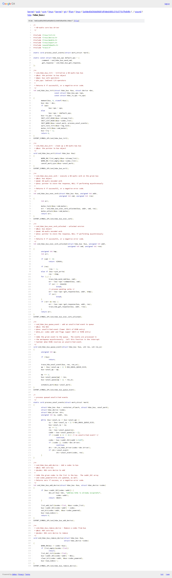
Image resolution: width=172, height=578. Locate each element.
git (65, 11)
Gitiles (14, 574)
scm (44, 11)
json (168, 574)
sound (138, 11)
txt (162, 574)
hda (29, 15)
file (76, 21)
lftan (71, 11)
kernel (30, 11)
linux (50, 11)
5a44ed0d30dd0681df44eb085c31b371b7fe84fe (106, 11)
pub (38, 11)
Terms (27, 574)
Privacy (21, 574)
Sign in (167, 4)
